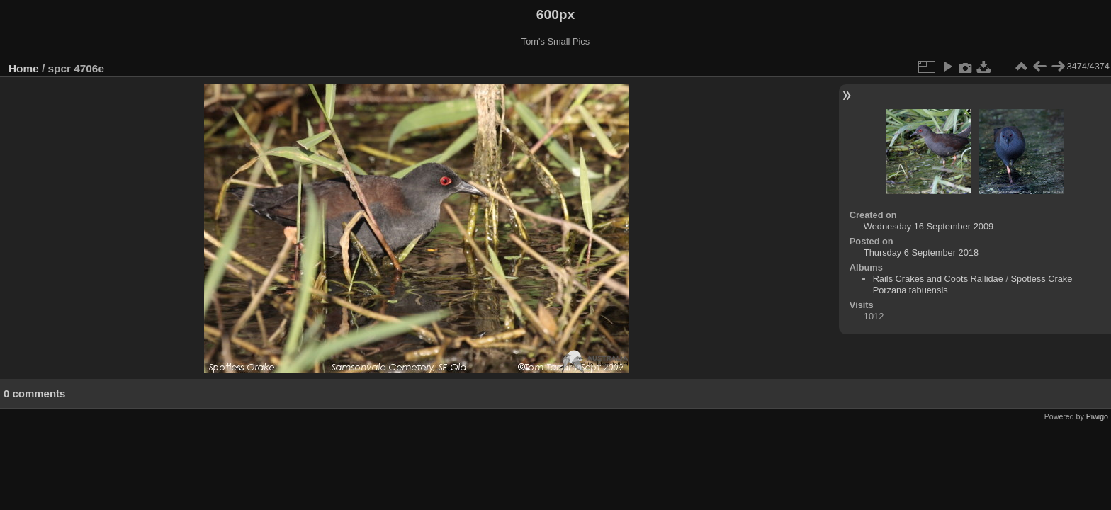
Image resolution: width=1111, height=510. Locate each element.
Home (24, 68)
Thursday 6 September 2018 (921, 252)
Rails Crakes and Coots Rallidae (938, 278)
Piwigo (1097, 416)
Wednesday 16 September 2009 (928, 226)
